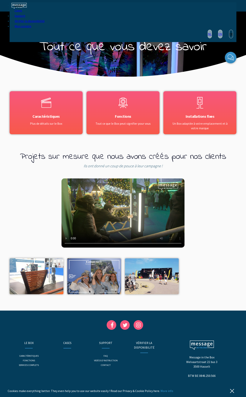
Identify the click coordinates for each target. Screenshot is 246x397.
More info (166, 391)
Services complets (29, 365)
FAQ (106, 355)
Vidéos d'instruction (106, 360)
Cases (18, 10)
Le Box (29, 343)
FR (231, 34)
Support (20, 16)
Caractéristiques (29, 355)
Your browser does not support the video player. (123, 213)
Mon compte (23, 26)
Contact (106, 365)
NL (210, 34)
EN (220, 34)
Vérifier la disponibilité (30, 21)
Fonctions (29, 360)
